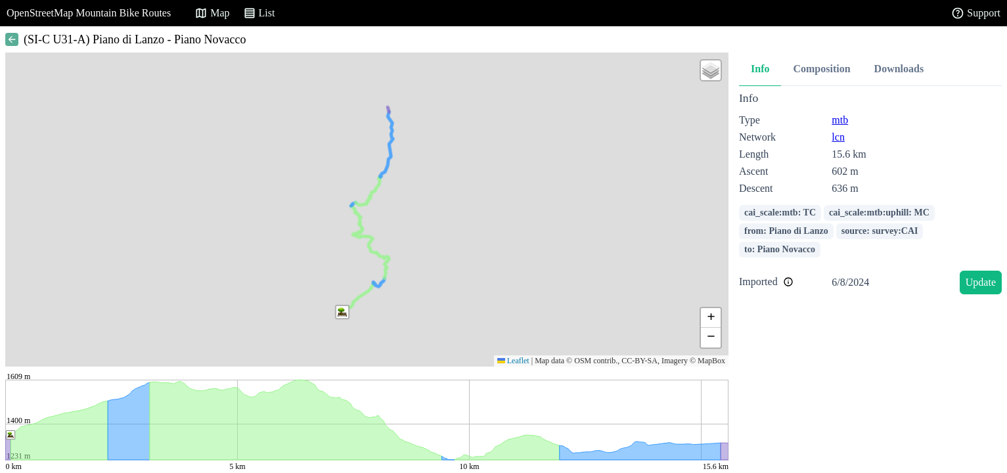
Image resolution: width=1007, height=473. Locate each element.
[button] (342, 312)
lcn (838, 137)
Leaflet (513, 360)
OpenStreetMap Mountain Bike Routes (89, 12)
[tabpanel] (870, 195)
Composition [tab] (821, 68)
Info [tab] (760, 68)
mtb (840, 119)
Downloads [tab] (899, 68)
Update (981, 282)
